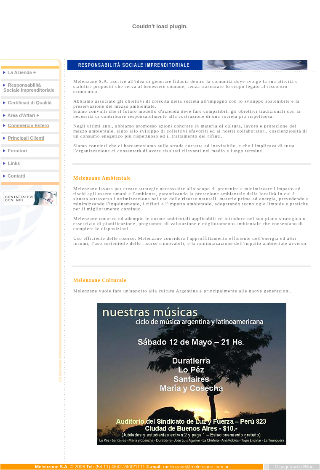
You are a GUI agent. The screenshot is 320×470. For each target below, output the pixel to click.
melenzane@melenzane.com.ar (196, 466)
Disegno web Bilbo (294, 466)
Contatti (15, 175)
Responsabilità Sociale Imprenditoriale (28, 87)
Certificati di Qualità (30, 102)
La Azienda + (19, 72)
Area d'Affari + (20, 115)
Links (14, 163)
